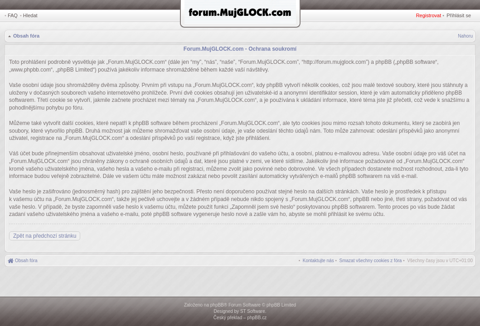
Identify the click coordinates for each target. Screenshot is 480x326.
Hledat (30, 15)
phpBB (217, 304)
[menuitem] (370, 260)
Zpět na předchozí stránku (44, 236)
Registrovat (428, 15)
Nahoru (465, 36)
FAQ (13, 15)
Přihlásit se (458, 15)
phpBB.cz (257, 317)
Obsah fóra (26, 35)
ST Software (252, 311)
